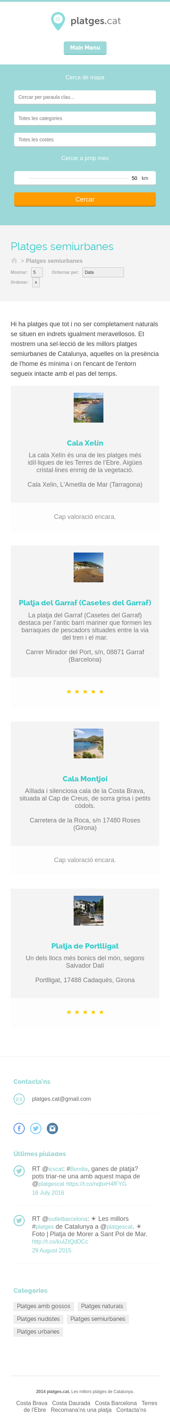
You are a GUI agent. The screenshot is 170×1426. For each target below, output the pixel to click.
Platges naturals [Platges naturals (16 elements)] (102, 1306)
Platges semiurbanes (54, 261)
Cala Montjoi (85, 779)
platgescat (51, 1184)
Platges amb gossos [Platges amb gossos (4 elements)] (43, 1306)
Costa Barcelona (116, 1403)
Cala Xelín (85, 443)
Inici (14, 261)
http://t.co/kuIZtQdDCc (60, 1242)
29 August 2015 (51, 1250)
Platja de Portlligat (85, 946)
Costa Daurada (71, 1403)
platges (44, 1227)
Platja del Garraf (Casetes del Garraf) (85, 603)
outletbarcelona (68, 1219)
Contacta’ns (132, 1410)
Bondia (79, 1169)
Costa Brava (31, 1403)
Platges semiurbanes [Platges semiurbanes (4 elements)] (97, 1318)
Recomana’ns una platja (81, 1410)
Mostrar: (19, 272)
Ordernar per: (65, 272)
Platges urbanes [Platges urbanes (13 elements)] (38, 1331)
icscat (56, 1169)
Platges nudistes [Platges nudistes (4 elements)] (38, 1318)
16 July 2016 (48, 1193)
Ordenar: (20, 282)
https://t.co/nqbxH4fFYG (96, 1184)
